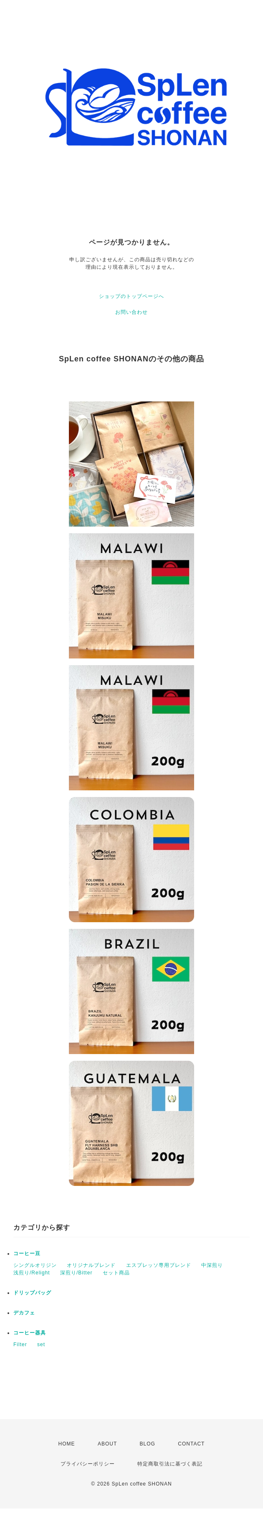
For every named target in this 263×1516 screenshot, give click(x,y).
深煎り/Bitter (76, 1273)
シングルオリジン (35, 1265)
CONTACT (191, 1444)
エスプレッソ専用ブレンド (158, 1265)
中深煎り (212, 1265)
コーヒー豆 (26, 1253)
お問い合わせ (131, 312)
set (41, 1344)
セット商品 (116, 1273)
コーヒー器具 (29, 1333)
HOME (66, 1444)
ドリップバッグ (32, 1293)
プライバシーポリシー (88, 1464)
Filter (20, 1344)
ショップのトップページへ (131, 296)
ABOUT (107, 1444)
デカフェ (24, 1313)
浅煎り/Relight (31, 1273)
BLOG (147, 1444)
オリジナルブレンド (91, 1265)
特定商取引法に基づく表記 (169, 1464)
